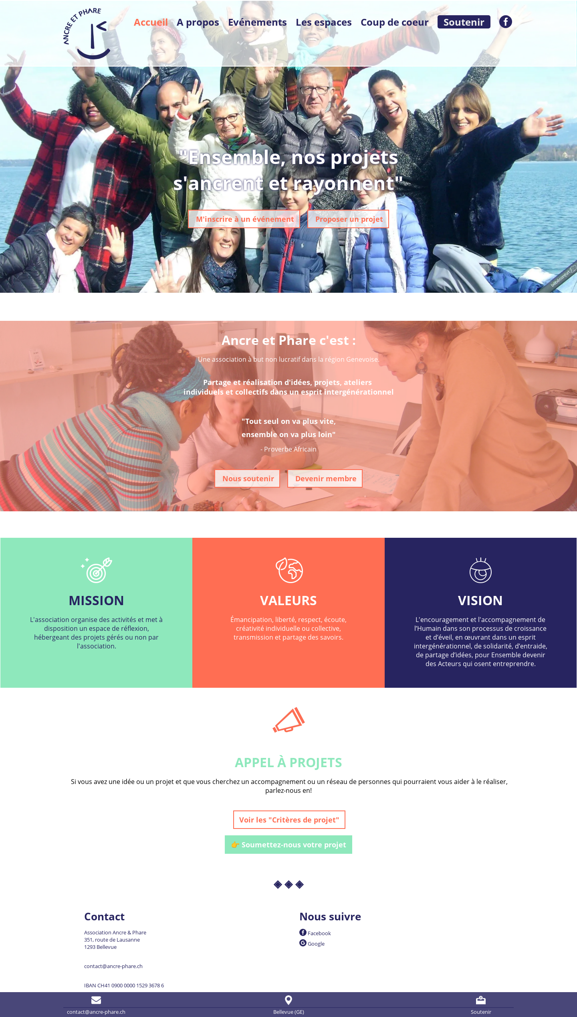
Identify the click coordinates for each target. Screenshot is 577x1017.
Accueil (151, 21)
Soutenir (464, 21)
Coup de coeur (395, 21)
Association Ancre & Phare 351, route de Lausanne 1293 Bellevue (115, 939)
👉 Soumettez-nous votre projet (288, 844)
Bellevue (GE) (288, 1004)
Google (312, 943)
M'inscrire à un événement (244, 219)
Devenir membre (325, 478)
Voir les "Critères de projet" (289, 820)
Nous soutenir (247, 478)
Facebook (315, 933)
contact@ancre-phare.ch (113, 966)
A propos (198, 21)
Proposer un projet (348, 219)
